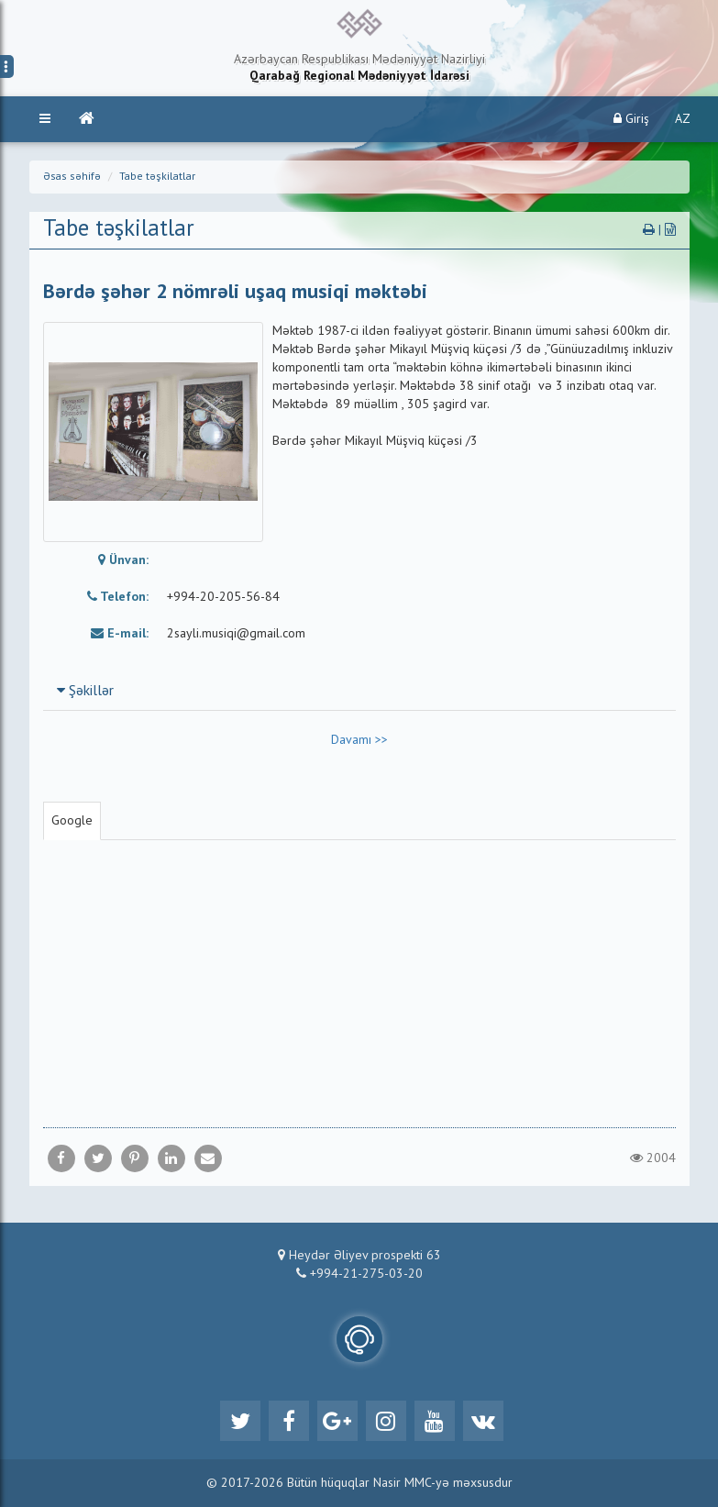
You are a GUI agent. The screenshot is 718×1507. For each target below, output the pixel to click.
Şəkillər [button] (85, 691)
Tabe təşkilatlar (157, 177)
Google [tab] (72, 820)
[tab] (359, 690)
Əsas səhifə (72, 177)
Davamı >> (359, 740)
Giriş (631, 119)
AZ (682, 119)
